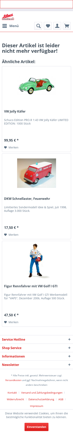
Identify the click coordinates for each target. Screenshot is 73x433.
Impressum (36, 406)
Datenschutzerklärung (41, 399)
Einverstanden (36, 427)
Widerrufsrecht (15, 399)
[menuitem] (10, 26)
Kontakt (12, 392)
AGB (60, 399)
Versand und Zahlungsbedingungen (41, 392)
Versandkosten (13, 380)
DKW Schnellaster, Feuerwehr (27, 199)
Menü (10, 25)
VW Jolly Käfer (15, 111)
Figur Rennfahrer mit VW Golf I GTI (30, 286)
